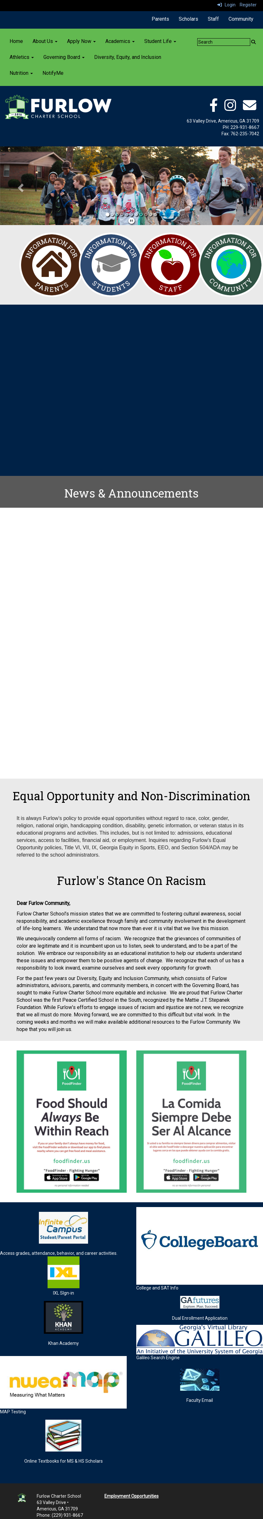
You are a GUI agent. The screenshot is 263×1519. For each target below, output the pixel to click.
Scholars (188, 19)
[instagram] (230, 108)
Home (16, 41)
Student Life (160, 41)
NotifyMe (53, 73)
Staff (213, 19)
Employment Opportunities (131, 1496)
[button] (20, 185)
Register (248, 4)
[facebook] (214, 108)
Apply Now (81, 41)
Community (241, 19)
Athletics (22, 57)
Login (226, 4)
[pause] (131, 221)
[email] (249, 108)
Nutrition (21, 73)
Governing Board (64, 57)
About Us (45, 41)
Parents (160, 19)
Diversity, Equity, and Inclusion (127, 57)
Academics (120, 41)
